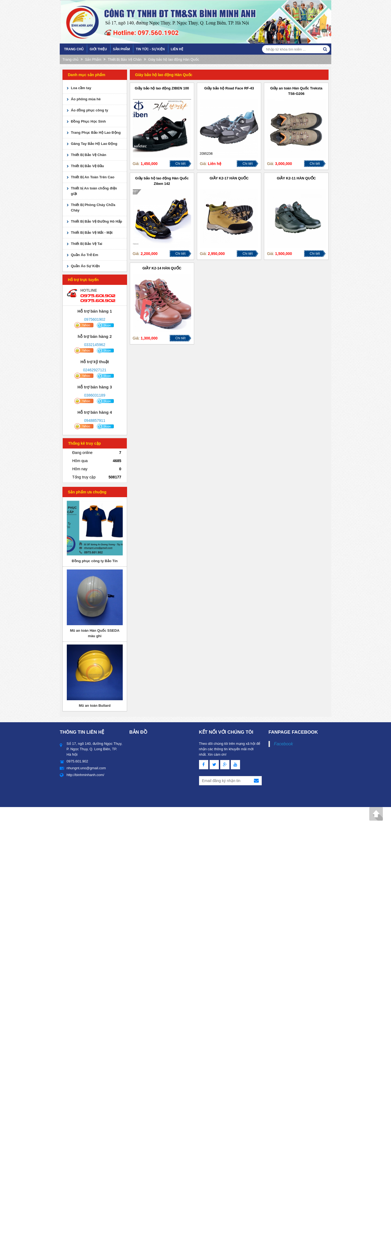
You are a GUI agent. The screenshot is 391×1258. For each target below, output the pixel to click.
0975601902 (94, 319)
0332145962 (94, 344)
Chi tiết (180, 164)
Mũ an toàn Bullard (95, 705)
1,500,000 (283, 253)
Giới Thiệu (98, 49)
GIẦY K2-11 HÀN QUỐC (296, 178)
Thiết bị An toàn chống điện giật (94, 191)
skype (105, 325)
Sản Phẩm (121, 49)
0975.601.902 (97, 295)
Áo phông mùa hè (86, 99)
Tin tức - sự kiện (150, 49)
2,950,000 (216, 253)
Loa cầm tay (81, 88)
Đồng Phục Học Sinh (88, 121)
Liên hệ (177, 49)
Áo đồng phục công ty (89, 110)
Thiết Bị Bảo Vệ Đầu (87, 166)
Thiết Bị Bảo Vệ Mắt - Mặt (92, 233)
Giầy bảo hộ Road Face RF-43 (229, 88)
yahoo (83, 325)
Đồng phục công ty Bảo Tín (95, 561)
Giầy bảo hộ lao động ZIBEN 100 (162, 88)
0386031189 (94, 395)
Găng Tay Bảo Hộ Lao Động (94, 144)
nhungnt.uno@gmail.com (86, 768)
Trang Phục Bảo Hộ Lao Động (96, 132)
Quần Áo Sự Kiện (85, 266)
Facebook (283, 744)
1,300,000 (149, 338)
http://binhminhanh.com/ (85, 775)
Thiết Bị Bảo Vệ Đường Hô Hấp (96, 221)
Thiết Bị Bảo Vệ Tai (86, 244)
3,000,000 (283, 163)
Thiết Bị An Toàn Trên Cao (92, 177)
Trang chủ (74, 49)
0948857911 (94, 420)
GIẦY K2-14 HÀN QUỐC (162, 268)
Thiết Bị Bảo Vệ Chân (124, 59)
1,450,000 (149, 163)
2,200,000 (149, 253)
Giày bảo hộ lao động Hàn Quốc (173, 59)
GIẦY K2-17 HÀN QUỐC (229, 178)
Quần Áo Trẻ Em (84, 255)
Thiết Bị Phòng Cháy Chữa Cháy (93, 207)
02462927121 (94, 370)
